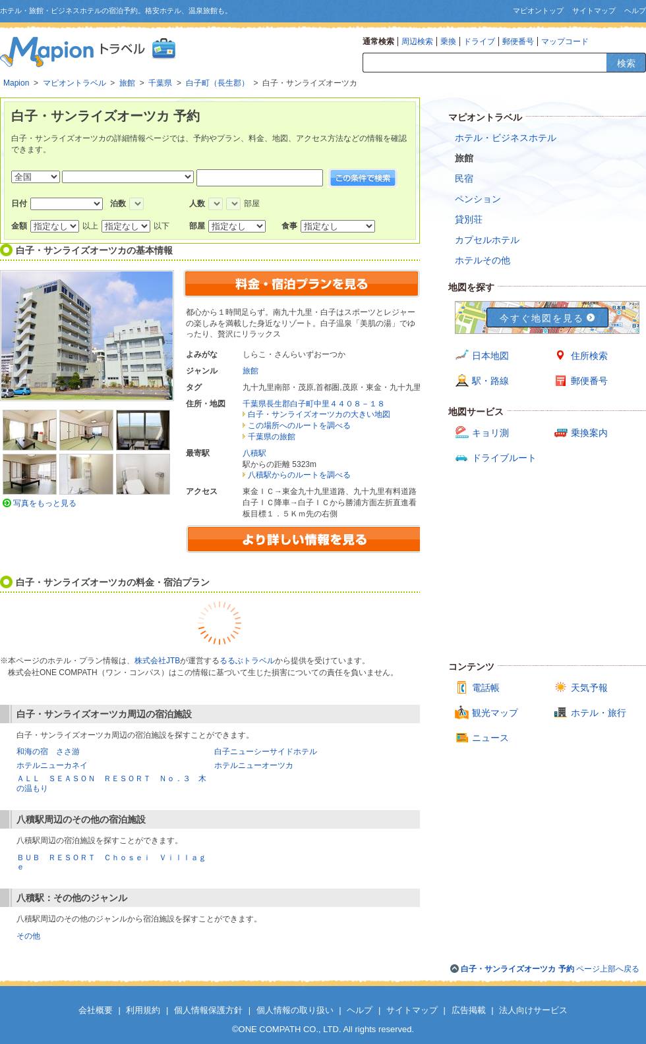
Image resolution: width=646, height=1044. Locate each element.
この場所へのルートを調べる (299, 425)
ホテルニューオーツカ (253, 765)
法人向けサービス (533, 1010)
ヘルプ (635, 10)
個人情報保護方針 (208, 1010)
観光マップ (495, 712)
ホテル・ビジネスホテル (505, 137)
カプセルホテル (487, 239)
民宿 (464, 178)
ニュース (490, 737)
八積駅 (254, 453)
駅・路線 (490, 380)
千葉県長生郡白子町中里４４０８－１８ (314, 403)
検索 (626, 63)
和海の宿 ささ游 (48, 751)
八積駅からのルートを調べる (299, 475)
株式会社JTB (157, 660)
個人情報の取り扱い (295, 1010)
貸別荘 (469, 219)
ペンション (478, 199)
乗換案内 (589, 432)
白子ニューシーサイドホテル (265, 751)
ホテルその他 (482, 260)
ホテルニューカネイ (52, 765)
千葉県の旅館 (271, 436)
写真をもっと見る (44, 503)
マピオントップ (538, 10)
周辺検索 (417, 41)
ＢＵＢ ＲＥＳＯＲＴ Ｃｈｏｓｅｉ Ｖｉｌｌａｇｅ (111, 862)
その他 (28, 936)
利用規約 (143, 1010)
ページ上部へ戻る (550, 969)
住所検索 (589, 355)
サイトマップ (594, 10)
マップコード (565, 41)
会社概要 (95, 1010)
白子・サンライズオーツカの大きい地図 (319, 414)
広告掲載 (469, 1010)
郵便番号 (518, 41)
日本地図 (490, 355)
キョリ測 (490, 432)
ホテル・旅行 (598, 712)
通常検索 (378, 41)
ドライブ (479, 41)
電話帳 (486, 687)
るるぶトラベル (247, 660)
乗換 (448, 41)
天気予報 (589, 687)
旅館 (250, 370)
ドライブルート (504, 458)
